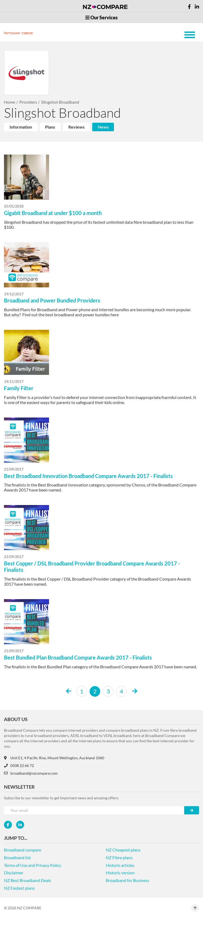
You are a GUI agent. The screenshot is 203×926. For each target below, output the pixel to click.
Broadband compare (22, 849)
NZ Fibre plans (119, 857)
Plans (50, 126)
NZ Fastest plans (19, 887)
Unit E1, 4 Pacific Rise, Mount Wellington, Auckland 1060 (54, 758)
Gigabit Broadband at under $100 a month (53, 213)
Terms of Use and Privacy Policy (32, 865)
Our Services (101, 17)
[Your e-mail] (94, 810)
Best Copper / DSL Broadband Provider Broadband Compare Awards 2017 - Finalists (92, 566)
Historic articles (120, 865)
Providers (28, 101)
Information (21, 126)
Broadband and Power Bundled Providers (52, 300)
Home (9, 101)
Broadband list (17, 857)
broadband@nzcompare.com (31, 773)
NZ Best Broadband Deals (27, 880)
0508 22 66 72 (19, 765)
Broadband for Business (127, 880)
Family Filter (18, 388)
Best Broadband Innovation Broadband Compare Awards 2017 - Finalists (88, 476)
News (103, 126)
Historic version (120, 872)
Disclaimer (13, 872)
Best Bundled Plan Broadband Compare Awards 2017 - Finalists (78, 657)
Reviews (76, 126)
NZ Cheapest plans (123, 849)
